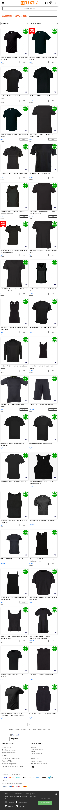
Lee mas (7, 799)
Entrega (4, 755)
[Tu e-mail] (25, 735)
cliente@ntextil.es (37, 749)
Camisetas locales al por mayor (12, 766)
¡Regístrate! (15, 738)
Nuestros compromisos (9, 764)
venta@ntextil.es (36, 753)
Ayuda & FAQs (7, 761)
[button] (45, 3)
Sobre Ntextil (6, 747)
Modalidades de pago (9, 753)
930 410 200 (35, 758)
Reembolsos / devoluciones (11, 758)
